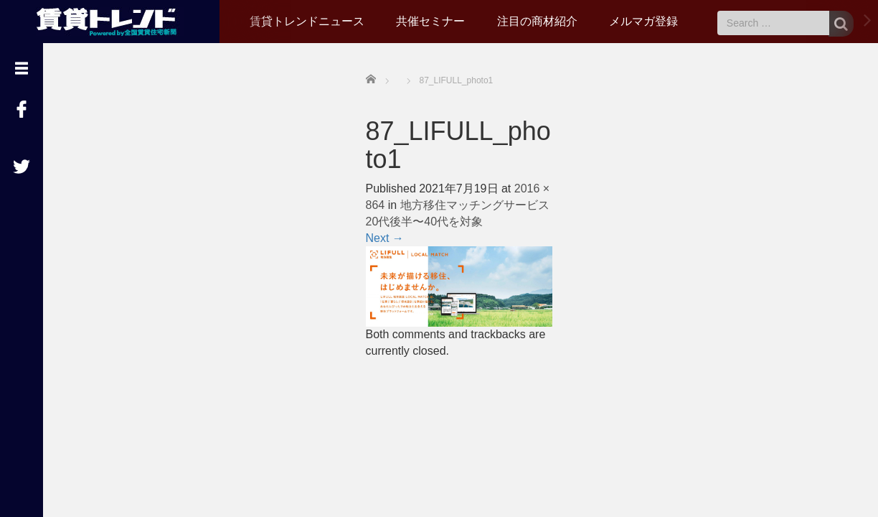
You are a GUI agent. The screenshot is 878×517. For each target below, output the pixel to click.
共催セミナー (430, 21)
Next (385, 238)
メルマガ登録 (643, 21)
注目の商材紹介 (537, 21)
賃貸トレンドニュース (307, 21)
